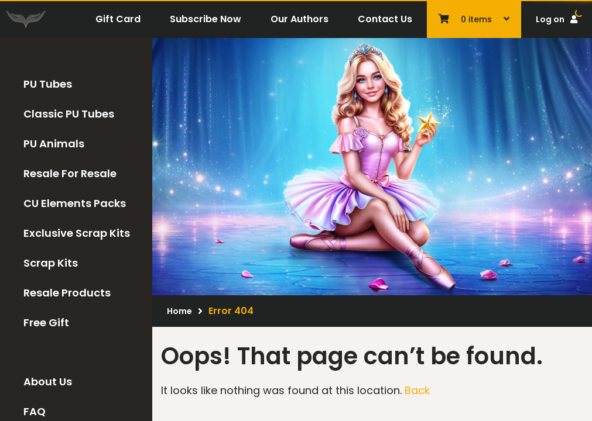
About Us (47, 381)
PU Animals (53, 143)
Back (417, 390)
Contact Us (385, 19)
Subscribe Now (205, 19)
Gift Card (118, 19)
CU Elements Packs (74, 203)
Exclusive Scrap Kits (76, 233)
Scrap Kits (50, 263)
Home (179, 311)
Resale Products (67, 292)
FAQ (34, 411)
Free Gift (46, 322)
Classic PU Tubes (68, 113)
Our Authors (299, 19)
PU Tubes (47, 84)
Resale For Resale (70, 173)
